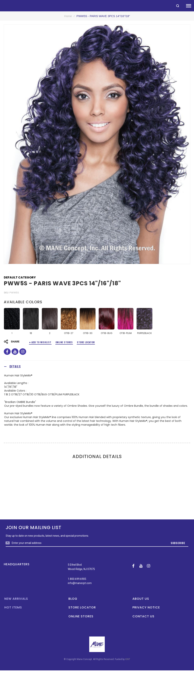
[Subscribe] (178, 543)
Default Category (20, 277)
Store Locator (86, 342)
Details (15, 366)
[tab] (97, 366)
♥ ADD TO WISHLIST (40, 342)
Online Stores (64, 342)
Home (68, 16)
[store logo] (2, 6)
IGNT (127, 659)
